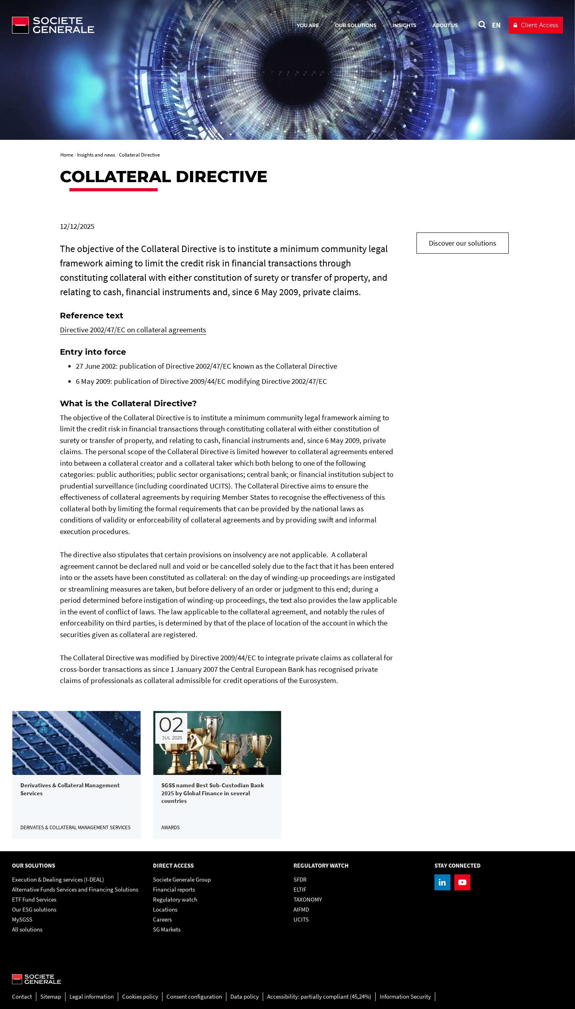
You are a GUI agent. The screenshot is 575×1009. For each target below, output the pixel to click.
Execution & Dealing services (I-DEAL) (58, 879)
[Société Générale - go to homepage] (100, 25)
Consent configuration (194, 996)
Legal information (91, 996)
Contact (22, 996)
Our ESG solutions (34, 909)
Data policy (244, 996)
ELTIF (299, 889)
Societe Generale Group (182, 879)
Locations (165, 909)
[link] (76, 775)
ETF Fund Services (34, 899)
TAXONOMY (307, 899)
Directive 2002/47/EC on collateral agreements (133, 329)
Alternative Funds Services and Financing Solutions (75, 889)
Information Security (405, 996)
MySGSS (22, 919)
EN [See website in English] (496, 25)
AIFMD (301, 909)
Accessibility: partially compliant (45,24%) (319, 996)
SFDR (300, 879)
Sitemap (50, 996)
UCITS (301, 919)
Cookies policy (140, 996)
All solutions (27, 929)
